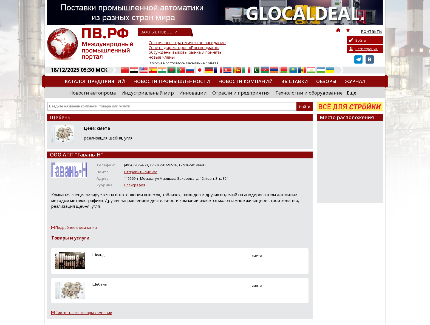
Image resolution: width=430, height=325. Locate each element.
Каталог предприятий (95, 81)
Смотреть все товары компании (83, 312)
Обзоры (326, 81)
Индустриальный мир (147, 93)
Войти (360, 40)
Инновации (193, 93)
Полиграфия (134, 185)
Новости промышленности (171, 81)
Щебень (99, 284)
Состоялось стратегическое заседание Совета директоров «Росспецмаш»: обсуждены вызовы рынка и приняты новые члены (187, 50)
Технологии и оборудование (309, 93)
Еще (352, 93)
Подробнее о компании (76, 227)
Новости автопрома (92, 93)
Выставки (294, 81)
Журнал (355, 81)
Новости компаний (245, 81)
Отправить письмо (140, 171)
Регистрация (366, 48)
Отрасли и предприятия (241, 93)
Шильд (98, 254)
